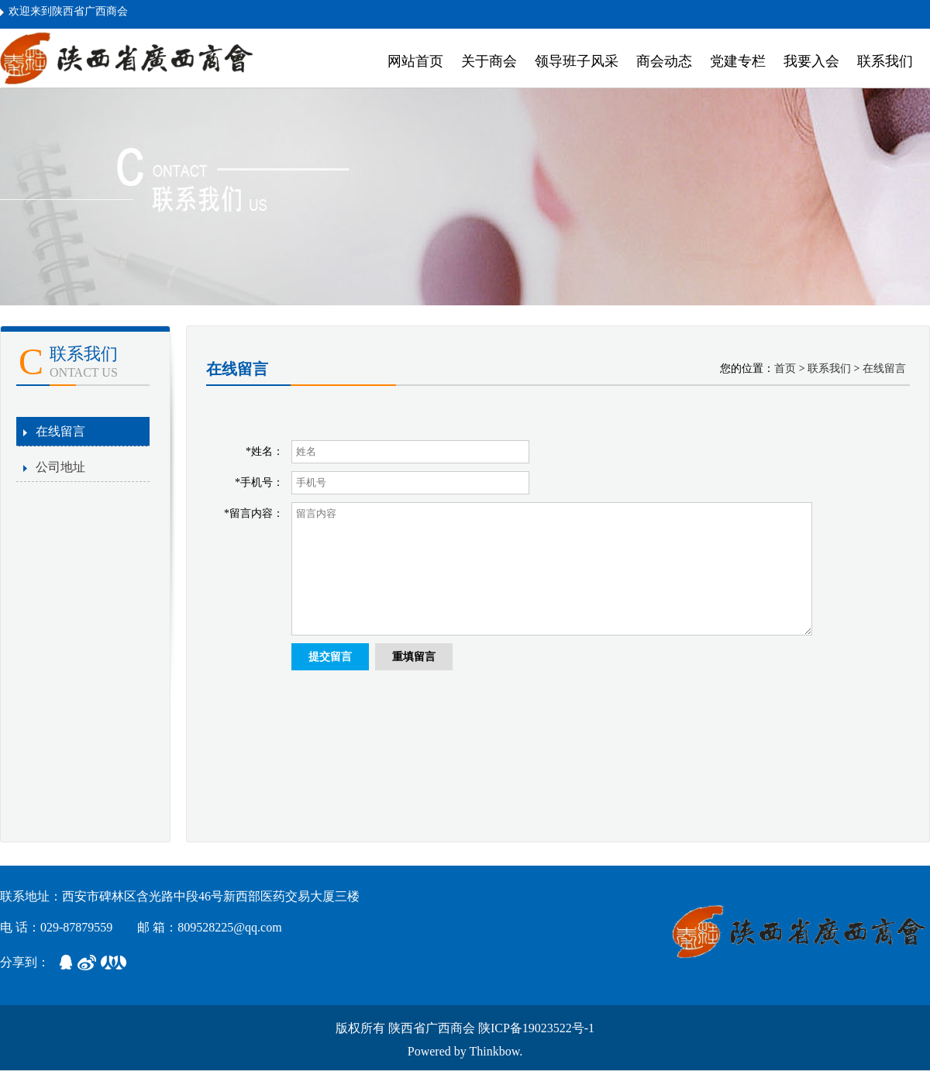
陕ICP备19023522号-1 (536, 1028)
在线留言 (60, 431)
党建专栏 (738, 61)
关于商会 (489, 61)
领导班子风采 (576, 61)
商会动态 (664, 61)
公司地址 (60, 467)
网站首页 (415, 61)
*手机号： (259, 482)
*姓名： (265, 451)
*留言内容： (254, 513)
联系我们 (885, 61)
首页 (785, 368)
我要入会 (811, 61)
